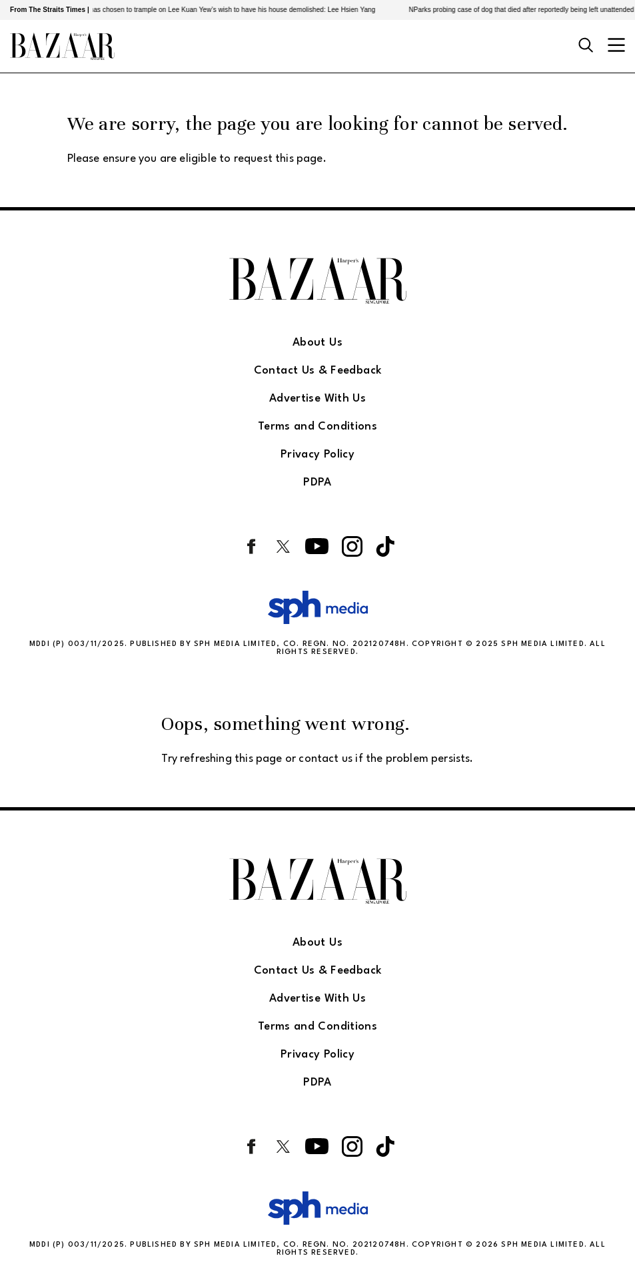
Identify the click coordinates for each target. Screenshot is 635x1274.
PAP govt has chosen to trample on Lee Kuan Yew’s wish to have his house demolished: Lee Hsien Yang (223, 9)
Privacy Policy (317, 454)
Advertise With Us (317, 398)
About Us (317, 342)
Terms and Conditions (317, 426)
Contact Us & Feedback (318, 370)
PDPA (317, 482)
